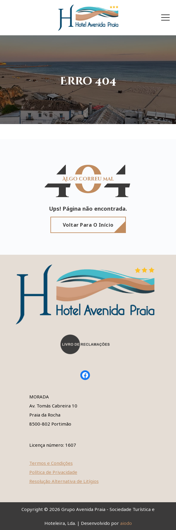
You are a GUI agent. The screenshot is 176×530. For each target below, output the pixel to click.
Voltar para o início (88, 225)
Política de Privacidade (53, 472)
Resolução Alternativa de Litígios (64, 481)
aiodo (126, 523)
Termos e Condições (51, 463)
